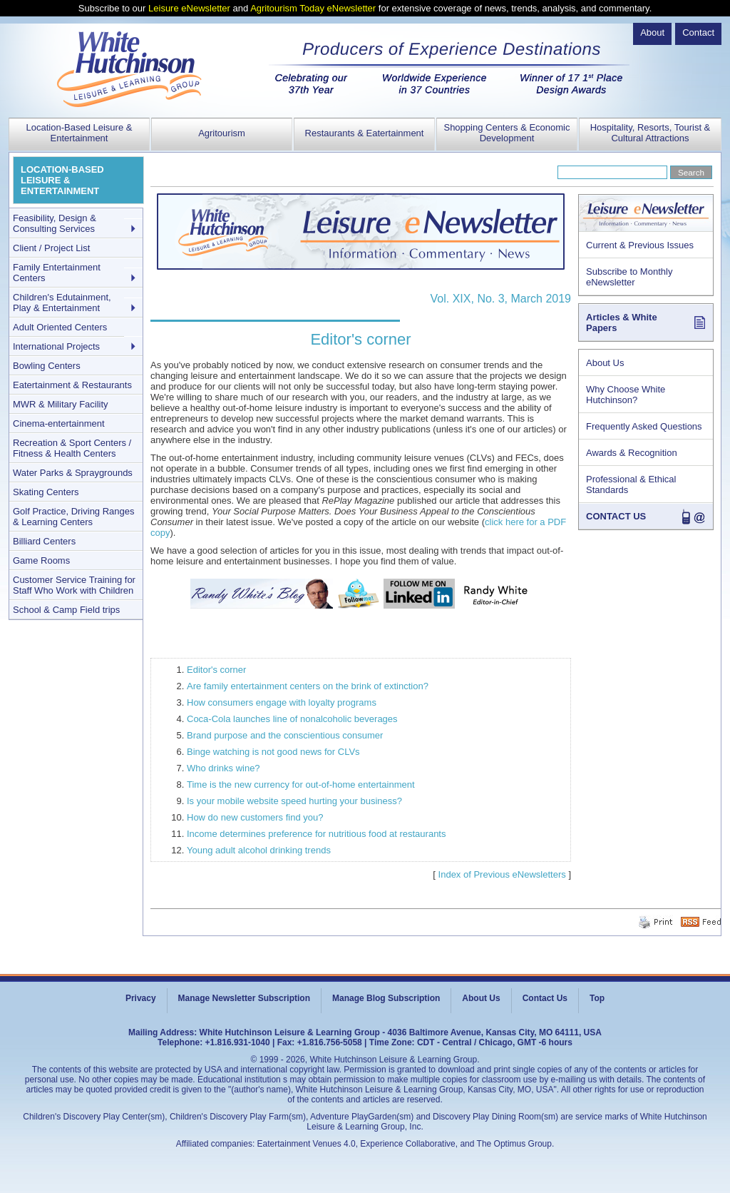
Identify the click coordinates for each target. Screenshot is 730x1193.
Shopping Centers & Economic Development (506, 132)
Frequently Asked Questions (644, 426)
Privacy (140, 998)
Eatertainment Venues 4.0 (306, 1144)
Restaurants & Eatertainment (364, 133)
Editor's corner (216, 669)
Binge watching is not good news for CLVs (273, 751)
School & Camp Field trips (66, 609)
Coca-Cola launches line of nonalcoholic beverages (292, 719)
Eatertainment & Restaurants (72, 385)
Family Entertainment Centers (57, 272)
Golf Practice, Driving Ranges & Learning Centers (74, 516)
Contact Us (545, 998)
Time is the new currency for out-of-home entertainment (301, 784)
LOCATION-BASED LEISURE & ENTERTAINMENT (62, 180)
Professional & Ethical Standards (631, 484)
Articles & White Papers (621, 322)
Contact (698, 32)
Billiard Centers (44, 541)
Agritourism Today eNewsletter (313, 8)
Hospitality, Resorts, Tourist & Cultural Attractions (650, 132)
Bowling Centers (47, 365)
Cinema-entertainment (59, 423)
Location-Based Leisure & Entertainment (79, 132)
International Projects (56, 346)
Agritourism (221, 133)
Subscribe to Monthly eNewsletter (629, 277)
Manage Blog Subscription (386, 998)
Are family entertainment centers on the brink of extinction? (307, 686)
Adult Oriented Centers (60, 327)
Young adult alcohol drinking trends (259, 850)
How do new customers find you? (255, 817)
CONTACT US (616, 516)
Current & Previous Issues (640, 245)
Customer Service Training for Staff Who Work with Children (74, 585)
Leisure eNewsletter (189, 8)
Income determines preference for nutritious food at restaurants (316, 833)
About (652, 32)
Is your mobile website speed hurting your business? (294, 801)
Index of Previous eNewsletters (502, 874)
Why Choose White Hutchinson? (625, 394)
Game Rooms (41, 560)
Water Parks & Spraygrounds (73, 472)
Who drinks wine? (223, 768)
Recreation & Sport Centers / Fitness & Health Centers (72, 448)
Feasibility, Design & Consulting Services (54, 223)
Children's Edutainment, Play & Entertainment (62, 302)
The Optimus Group (514, 1144)
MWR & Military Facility (60, 404)
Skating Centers (46, 492)
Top (597, 998)
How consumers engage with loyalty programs (281, 702)
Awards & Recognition (631, 452)
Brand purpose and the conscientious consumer (285, 735)
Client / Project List (51, 248)
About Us (605, 362)
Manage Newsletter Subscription (244, 998)
